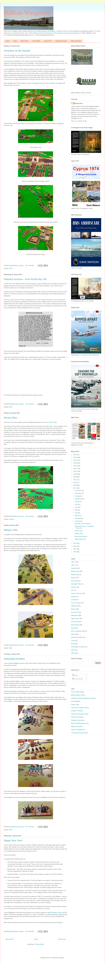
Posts (75, 675)
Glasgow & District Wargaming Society (58, 33)
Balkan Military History (36, 33)
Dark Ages (74, 581)
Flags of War (75, 704)
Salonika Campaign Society (79, 714)
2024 (75, 460)
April (76, 513)
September (78, 499)
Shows (73, 634)
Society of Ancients (77, 711)
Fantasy (73, 587)
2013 (75, 543)
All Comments (77, 679)
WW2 (10, 648)
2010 (75, 552)
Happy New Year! (13, 840)
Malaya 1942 (11, 529)
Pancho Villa (75, 621)
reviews (6, 793)
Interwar (73, 596)
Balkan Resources (77, 726)
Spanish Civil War (76, 637)
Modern (73, 609)
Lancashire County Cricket (79, 733)
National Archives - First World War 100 (25, 279)
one (43, 357)
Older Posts (62, 939)
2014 (75, 488)
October (77, 496)
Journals (73, 599)
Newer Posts (9, 939)
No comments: (30, 265)
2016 (75, 482)
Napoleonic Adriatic (61, 41)
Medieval (74, 606)
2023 (75, 463)
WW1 (10, 407)
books (48, 691)
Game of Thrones (76, 593)
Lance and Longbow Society (80, 707)
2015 (75, 485)
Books (73, 577)
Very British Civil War (77, 647)
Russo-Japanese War (78, 631)
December (78, 490)
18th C (11, 268)
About (15, 41)
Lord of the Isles (76, 603)
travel (73, 644)
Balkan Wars (75, 574)
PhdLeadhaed (75, 701)
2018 (75, 477)
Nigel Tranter (24, 41)
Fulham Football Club (78, 729)
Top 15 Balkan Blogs (77, 692)
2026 (75, 454)
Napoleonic (74, 615)
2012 (75, 546)
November (78, 493)
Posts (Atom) (40, 944)
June (77, 507)
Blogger (61, 957)
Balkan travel (75, 571)
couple (42, 691)
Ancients (11, 519)
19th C (73, 565)
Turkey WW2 (36, 41)
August (77, 501)
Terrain (73, 640)
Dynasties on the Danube (17, 50)
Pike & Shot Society (77, 717)
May (76, 510)
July (76, 504)
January (77, 521)
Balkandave (79, 103)
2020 (75, 471)
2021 (75, 468)
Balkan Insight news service (80, 723)
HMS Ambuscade (76, 41)
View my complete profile (79, 121)
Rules (73, 628)
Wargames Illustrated (77, 720)
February (78, 518)
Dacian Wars (10, 417)
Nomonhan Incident (14, 658)
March (77, 515)
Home (7, 41)
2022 (75, 466)
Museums (74, 612)
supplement (7, 693)
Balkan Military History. (55, 912)
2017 (75, 480)
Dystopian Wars (76, 584)
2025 (75, 457)
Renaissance (75, 625)
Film (72, 590)
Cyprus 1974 (47, 41)
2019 (75, 474)
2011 (75, 549)
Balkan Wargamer (27, 12)
